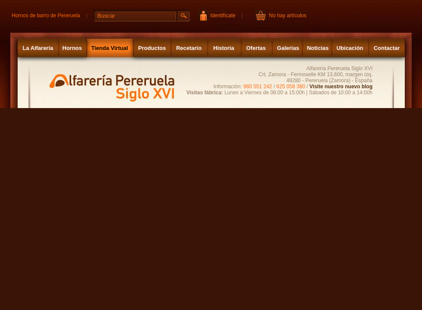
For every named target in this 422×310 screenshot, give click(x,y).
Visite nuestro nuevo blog (341, 87)
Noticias (318, 48)
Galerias (288, 48)
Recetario (189, 48)
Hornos (72, 48)
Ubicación (349, 48)
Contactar (387, 48)
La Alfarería (37, 48)
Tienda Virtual (109, 48)
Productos (152, 48)
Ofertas (256, 48)
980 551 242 (257, 87)
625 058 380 (290, 87)
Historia (223, 48)
